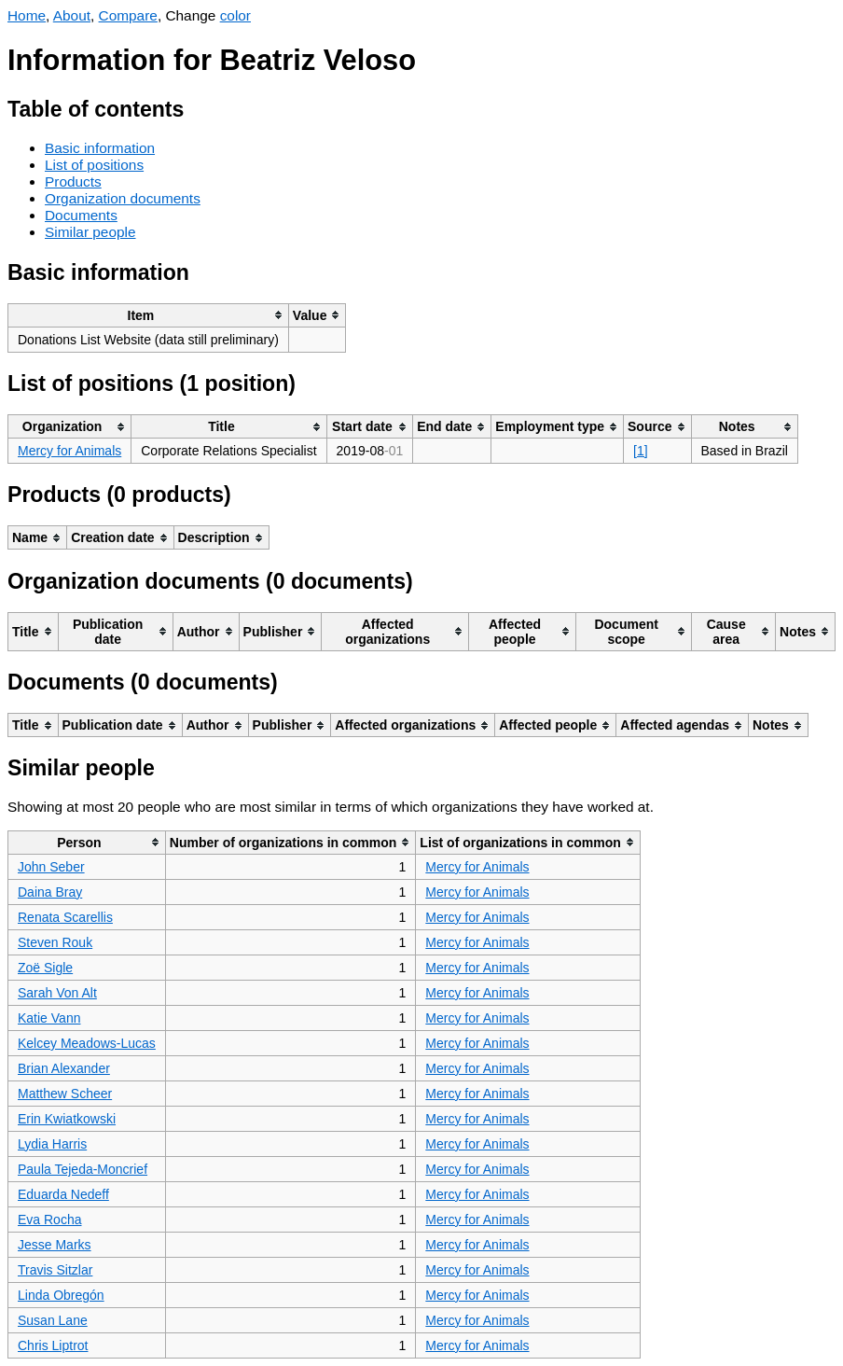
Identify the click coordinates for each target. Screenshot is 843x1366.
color (235, 15)
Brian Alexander (64, 1068)
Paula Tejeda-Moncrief (82, 1169)
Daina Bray (50, 892)
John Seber (51, 866)
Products (73, 181)
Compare (128, 15)
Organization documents (122, 198)
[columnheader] (148, 315)
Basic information (100, 148)
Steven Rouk (55, 942)
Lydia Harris (52, 1143)
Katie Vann (49, 1018)
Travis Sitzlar (55, 1269)
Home (26, 15)
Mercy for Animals (69, 450)
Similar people (90, 232)
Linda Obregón (61, 1295)
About (71, 15)
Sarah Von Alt (57, 992)
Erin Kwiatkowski (67, 1118)
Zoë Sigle (45, 967)
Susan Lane (53, 1320)
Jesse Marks (54, 1244)
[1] (640, 450)
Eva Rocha (49, 1219)
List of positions (94, 165)
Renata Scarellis (65, 917)
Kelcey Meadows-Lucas (87, 1043)
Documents (81, 215)
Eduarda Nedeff (63, 1194)
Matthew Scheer (65, 1093)
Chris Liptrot (53, 1345)
